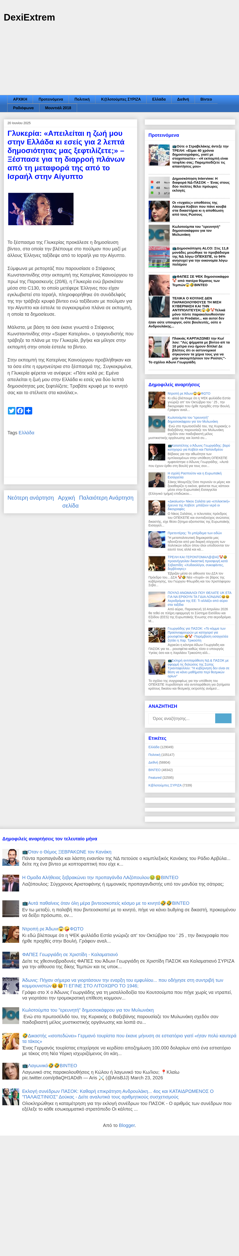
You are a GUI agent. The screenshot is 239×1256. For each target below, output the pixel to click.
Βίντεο (206, 99)
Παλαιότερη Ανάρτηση (106, 498)
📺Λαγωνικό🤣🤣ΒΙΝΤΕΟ (49, 1065)
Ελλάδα (159, 99)
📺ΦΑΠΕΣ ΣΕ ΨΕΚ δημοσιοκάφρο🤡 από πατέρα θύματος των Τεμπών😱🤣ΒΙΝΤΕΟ (200, 280)
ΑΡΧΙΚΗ (20, 99)
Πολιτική (82, 99)
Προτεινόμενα (51, 99)
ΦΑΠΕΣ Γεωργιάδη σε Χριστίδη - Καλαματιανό (70, 954)
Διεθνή (183, 99)
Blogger (127, 1125)
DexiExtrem (29, 17)
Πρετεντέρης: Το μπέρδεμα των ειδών (195, 533)
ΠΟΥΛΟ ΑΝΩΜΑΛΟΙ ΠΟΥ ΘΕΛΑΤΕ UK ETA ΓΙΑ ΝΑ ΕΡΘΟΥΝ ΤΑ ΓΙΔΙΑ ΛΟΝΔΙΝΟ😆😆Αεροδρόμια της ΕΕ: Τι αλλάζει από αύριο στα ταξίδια (200, 598)
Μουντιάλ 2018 (58, 108)
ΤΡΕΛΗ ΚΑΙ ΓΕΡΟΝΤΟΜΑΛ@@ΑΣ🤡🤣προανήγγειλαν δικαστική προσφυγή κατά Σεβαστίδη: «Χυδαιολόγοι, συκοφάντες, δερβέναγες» (198, 563)
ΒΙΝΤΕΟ (154, 770)
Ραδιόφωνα (23, 108)
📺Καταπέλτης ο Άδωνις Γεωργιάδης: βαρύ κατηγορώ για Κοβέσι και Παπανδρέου (199, 447)
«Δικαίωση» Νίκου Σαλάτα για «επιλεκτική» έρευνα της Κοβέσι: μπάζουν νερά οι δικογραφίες (199, 505)
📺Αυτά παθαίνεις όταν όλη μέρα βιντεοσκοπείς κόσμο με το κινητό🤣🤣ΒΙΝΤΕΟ (106, 903)
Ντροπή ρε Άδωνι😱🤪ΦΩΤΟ (189, 393)
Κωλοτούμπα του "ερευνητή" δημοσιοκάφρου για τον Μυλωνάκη (196, 230)
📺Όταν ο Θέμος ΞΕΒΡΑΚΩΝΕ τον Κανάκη (66, 851)
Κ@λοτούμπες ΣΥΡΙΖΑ (121, 99)
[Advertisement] (119, 60)
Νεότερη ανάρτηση (30, 498)
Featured (155, 777)
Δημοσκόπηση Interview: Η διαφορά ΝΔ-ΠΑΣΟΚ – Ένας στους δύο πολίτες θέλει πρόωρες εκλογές (201, 184)
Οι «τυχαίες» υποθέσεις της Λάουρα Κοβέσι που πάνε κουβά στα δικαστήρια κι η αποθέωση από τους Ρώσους (199, 208)
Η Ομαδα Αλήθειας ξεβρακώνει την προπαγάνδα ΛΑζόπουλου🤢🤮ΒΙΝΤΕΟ (100, 877)
